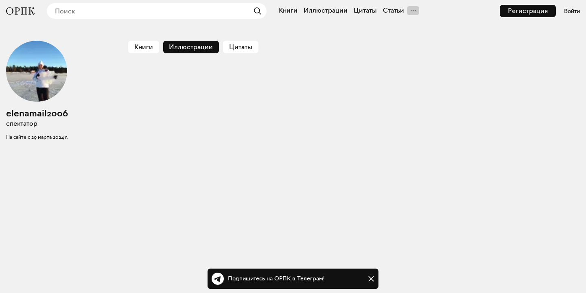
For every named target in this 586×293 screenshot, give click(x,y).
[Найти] (256, 11)
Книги (288, 10)
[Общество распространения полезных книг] (20, 11)
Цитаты (365, 10)
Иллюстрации (326, 10)
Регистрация (528, 11)
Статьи (393, 10)
